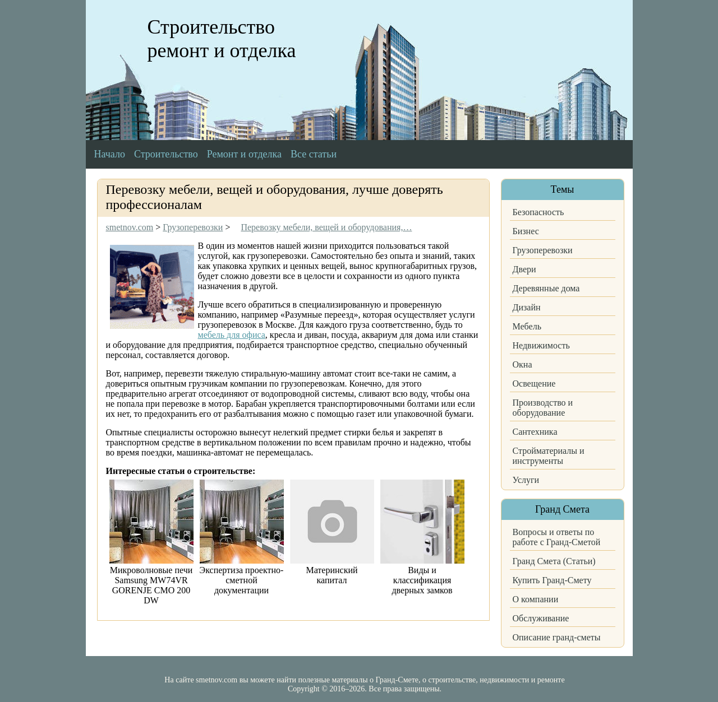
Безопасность (538, 212)
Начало (109, 154)
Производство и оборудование (543, 407)
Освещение (534, 383)
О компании (536, 599)
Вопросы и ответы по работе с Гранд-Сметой (557, 537)
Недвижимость (541, 345)
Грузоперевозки (543, 250)
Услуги (526, 480)
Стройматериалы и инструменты (548, 456)
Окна (522, 364)
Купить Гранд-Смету (552, 580)
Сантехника (535, 431)
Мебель (527, 326)
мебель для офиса (231, 335)
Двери (524, 269)
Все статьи (314, 154)
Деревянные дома (546, 288)
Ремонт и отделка (244, 154)
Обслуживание (541, 618)
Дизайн (527, 307)
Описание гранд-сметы (557, 637)
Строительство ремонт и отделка (222, 39)
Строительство (166, 154)
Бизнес (526, 231)
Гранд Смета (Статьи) (554, 561)
